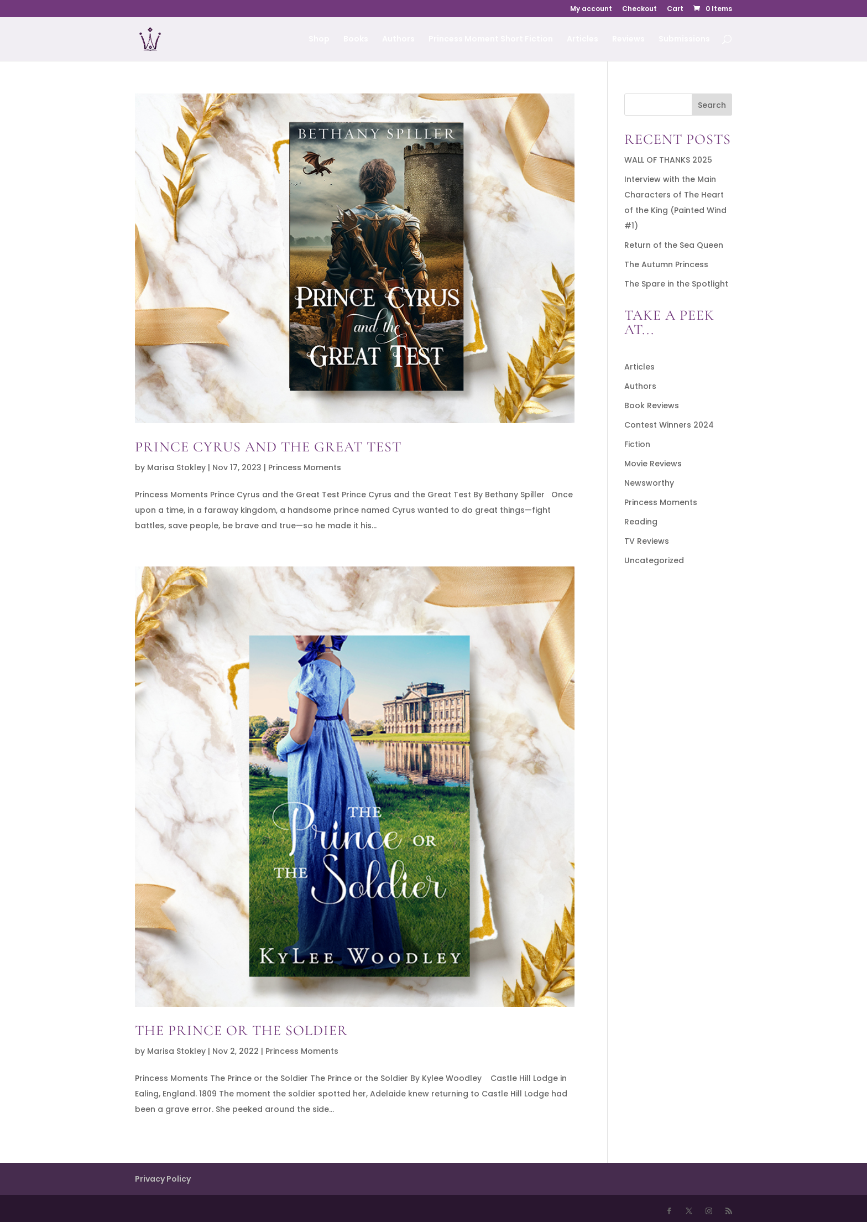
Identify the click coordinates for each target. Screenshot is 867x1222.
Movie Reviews (653, 463)
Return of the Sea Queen (673, 245)
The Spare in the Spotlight (676, 283)
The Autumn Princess (666, 264)
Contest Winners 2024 (669, 424)
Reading (640, 521)
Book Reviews (651, 405)
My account (591, 9)
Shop (319, 39)
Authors (398, 39)
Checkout (639, 9)
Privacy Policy (163, 1178)
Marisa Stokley (176, 467)
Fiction (637, 444)
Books (355, 39)
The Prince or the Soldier (241, 1030)
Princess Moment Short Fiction (491, 39)
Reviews (628, 39)
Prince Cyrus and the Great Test (268, 446)
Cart (675, 9)
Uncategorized (654, 560)
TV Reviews (646, 541)
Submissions (684, 39)
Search (712, 105)
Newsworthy (649, 482)
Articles (582, 39)
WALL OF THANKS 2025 (668, 159)
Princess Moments (304, 467)
